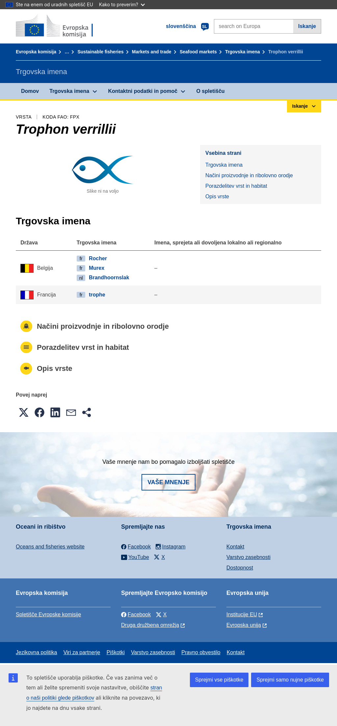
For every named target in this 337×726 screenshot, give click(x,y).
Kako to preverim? (122, 4)
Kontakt (235, 546)
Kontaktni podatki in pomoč (142, 91)
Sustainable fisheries (100, 51)
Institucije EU (241, 614)
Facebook (136, 614)
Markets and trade (151, 51)
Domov (30, 91)
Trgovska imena (242, 51)
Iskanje (307, 26)
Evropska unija (243, 625)
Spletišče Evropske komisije (48, 614)
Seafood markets (198, 51)
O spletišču (210, 91)
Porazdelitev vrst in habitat (236, 186)
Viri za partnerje (82, 652)
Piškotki (116, 652)
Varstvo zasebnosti (248, 557)
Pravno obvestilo (200, 652)
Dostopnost (239, 568)
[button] (23, 412)
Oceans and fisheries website (50, 546)
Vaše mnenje (168, 482)
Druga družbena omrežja (150, 625)
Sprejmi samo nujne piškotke (290, 680)
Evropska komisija (36, 51)
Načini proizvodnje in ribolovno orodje (249, 175)
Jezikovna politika (36, 652)
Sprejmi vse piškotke (219, 680)
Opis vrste (217, 196)
